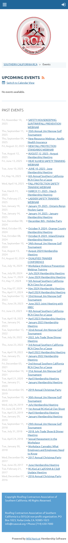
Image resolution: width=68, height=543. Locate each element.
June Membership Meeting (43, 464)
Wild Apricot (33, 538)
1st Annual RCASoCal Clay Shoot (46, 408)
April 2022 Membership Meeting (46, 352)
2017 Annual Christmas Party (44, 457)
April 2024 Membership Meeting (46, 292)
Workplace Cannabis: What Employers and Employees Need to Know (46, 450)
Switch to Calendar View (20, 82)
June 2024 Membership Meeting (46, 277)
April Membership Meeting (43, 378)
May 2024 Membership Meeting (46, 288)
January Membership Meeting (45, 382)
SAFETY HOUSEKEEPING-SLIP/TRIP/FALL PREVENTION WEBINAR (44, 123)
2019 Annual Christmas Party (44, 389)
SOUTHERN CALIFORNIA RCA (20, 64)
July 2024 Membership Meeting (46, 273)
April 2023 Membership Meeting (46, 318)
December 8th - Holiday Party (45, 220)
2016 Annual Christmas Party (44, 476)
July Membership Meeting (43, 404)
